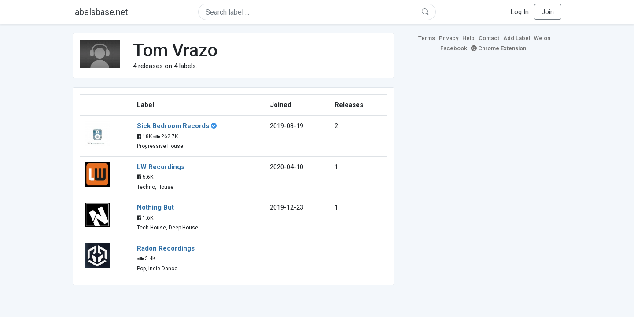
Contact (489, 38)
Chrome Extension (498, 48)
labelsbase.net (100, 12)
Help (468, 38)
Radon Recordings (166, 248)
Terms (426, 38)
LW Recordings (160, 167)
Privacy (448, 38)
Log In (520, 12)
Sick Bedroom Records (173, 126)
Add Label (516, 38)
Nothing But (155, 207)
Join (548, 12)
